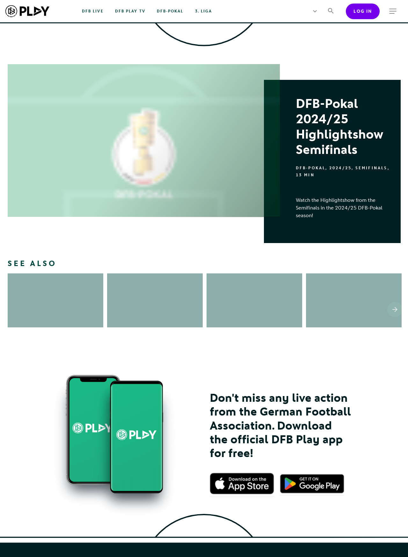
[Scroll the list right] (395, 309)
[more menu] (315, 11)
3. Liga (203, 11)
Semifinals (371, 168)
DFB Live (93, 11)
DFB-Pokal (170, 11)
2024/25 (340, 168)
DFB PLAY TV (130, 11)
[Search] (330, 11)
